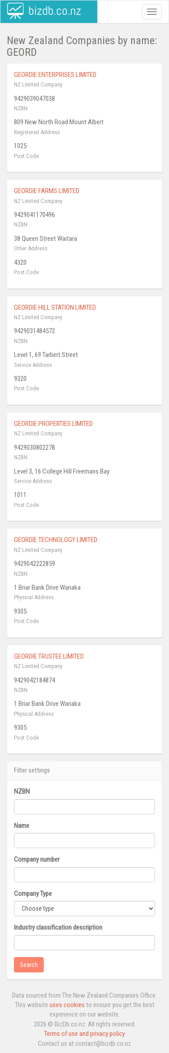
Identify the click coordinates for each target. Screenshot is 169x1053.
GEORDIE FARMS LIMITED (46, 191)
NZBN (22, 791)
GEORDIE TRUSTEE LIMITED (49, 656)
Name (21, 826)
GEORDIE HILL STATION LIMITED (55, 307)
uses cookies (67, 1005)
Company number (36, 859)
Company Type (33, 894)
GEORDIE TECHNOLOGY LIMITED (55, 540)
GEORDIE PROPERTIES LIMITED (53, 424)
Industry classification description (58, 927)
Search (29, 964)
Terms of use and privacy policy (84, 1034)
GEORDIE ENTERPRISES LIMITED (55, 75)
